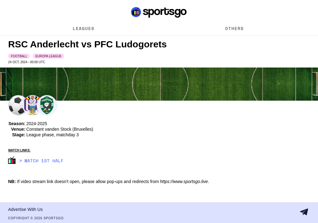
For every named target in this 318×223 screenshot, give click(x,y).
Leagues (83, 28)
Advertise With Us (25, 209)
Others (234, 28)
